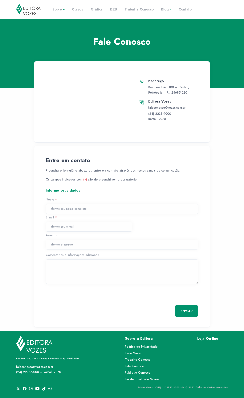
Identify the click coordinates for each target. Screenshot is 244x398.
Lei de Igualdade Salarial (142, 379)
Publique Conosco (137, 372)
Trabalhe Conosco (139, 9)
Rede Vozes (133, 353)
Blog (165, 9)
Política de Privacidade (141, 346)
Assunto (51, 235)
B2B (113, 9)
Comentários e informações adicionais (72, 255)
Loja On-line (207, 338)
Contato (185, 9)
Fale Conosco (134, 366)
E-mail (51, 217)
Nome (51, 199)
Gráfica (97, 9)
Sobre (57, 9)
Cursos (77, 9)
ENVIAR (187, 311)
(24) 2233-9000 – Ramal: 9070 (38, 372)
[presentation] (75, 296)
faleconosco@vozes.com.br (166, 107)
